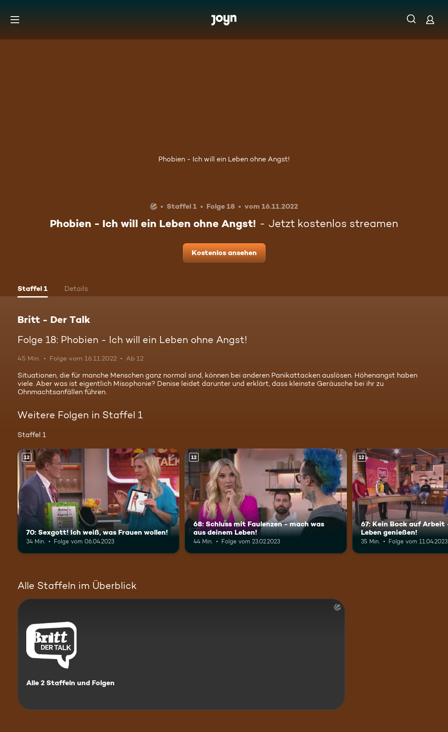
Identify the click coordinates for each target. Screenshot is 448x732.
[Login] (430, 19)
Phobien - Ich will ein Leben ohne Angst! (224, 159)
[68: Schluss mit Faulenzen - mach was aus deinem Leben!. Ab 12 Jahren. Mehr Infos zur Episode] (265, 501)
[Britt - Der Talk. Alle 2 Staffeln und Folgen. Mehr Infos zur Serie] (181, 654)
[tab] (32, 290)
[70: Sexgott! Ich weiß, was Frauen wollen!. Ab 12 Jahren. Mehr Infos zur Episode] (98, 501)
